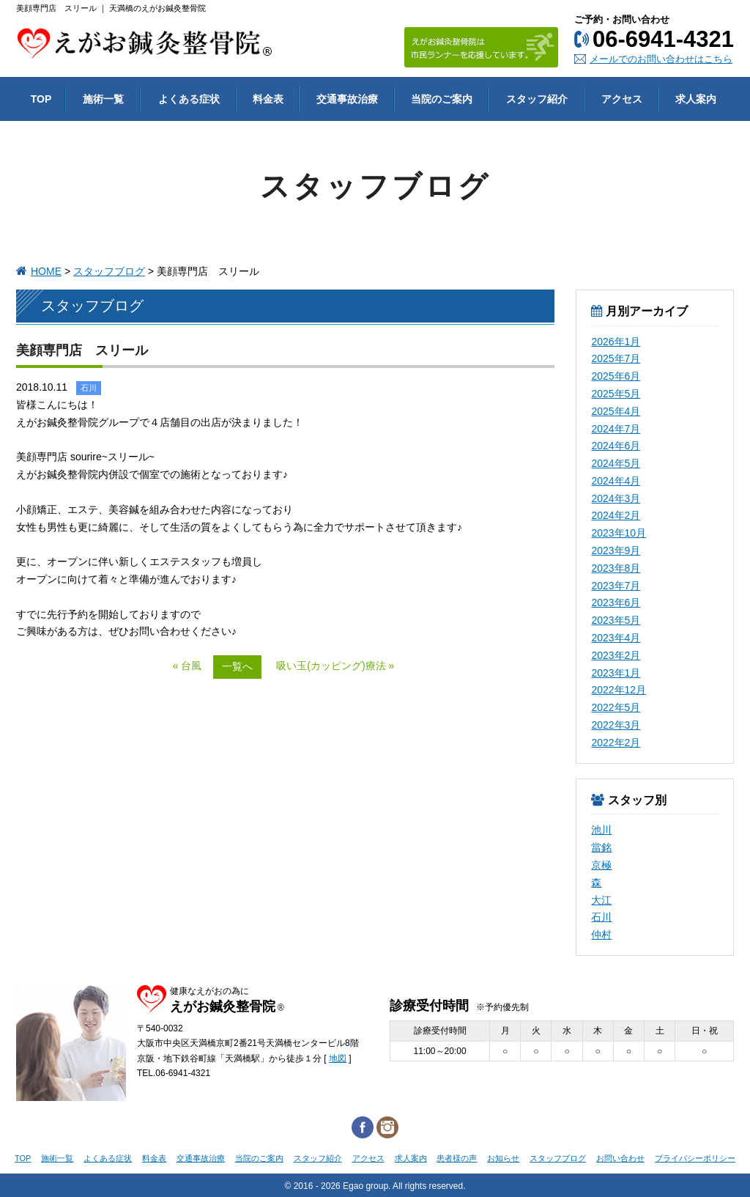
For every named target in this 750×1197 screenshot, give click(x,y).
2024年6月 (615, 446)
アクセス (368, 1158)
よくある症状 (107, 1158)
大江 (601, 900)
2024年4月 (615, 481)
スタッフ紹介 (318, 1158)
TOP (23, 1158)
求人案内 (411, 1158)
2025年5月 (615, 393)
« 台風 (187, 665)
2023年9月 (615, 550)
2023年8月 (615, 568)
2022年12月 (618, 690)
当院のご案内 (259, 1158)
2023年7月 (615, 586)
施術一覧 (57, 1158)
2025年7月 (615, 358)
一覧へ (237, 666)
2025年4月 (615, 411)
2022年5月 (615, 707)
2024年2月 (615, 515)
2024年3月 (615, 498)
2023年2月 (615, 655)
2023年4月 (615, 638)
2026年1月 (615, 341)
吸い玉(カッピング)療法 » (335, 665)
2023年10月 (618, 533)
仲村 (601, 934)
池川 (601, 830)
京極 (601, 865)
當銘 (601, 847)
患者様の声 (457, 1158)
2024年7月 (615, 429)
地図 (337, 1058)
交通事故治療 (201, 1158)
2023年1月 (615, 673)
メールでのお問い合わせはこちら (661, 59)
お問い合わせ (620, 1158)
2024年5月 (615, 463)
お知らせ (503, 1158)
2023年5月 (615, 620)
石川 (601, 917)
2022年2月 (615, 742)
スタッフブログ (109, 271)
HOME (46, 271)
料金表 (154, 1158)
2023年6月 (615, 602)
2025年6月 (615, 376)
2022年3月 (615, 725)
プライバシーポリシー (695, 1158)
